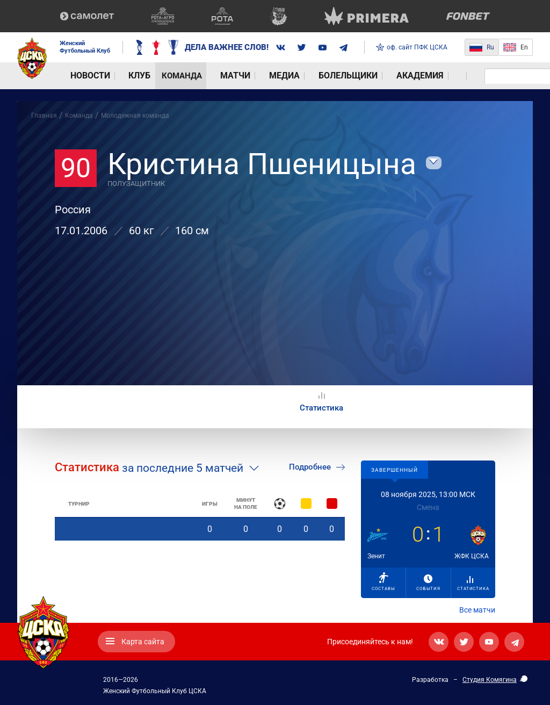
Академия (339, 76)
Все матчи (477, 610)
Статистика (473, 583)
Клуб (115, 76)
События (428, 582)
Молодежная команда (135, 115)
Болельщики (281, 76)
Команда (154, 76)
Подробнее (317, 467)
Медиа (231, 76)
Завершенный (394, 470)
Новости (79, 76)
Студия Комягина (489, 680)
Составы (383, 581)
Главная (44, 115)
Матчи (195, 76)
